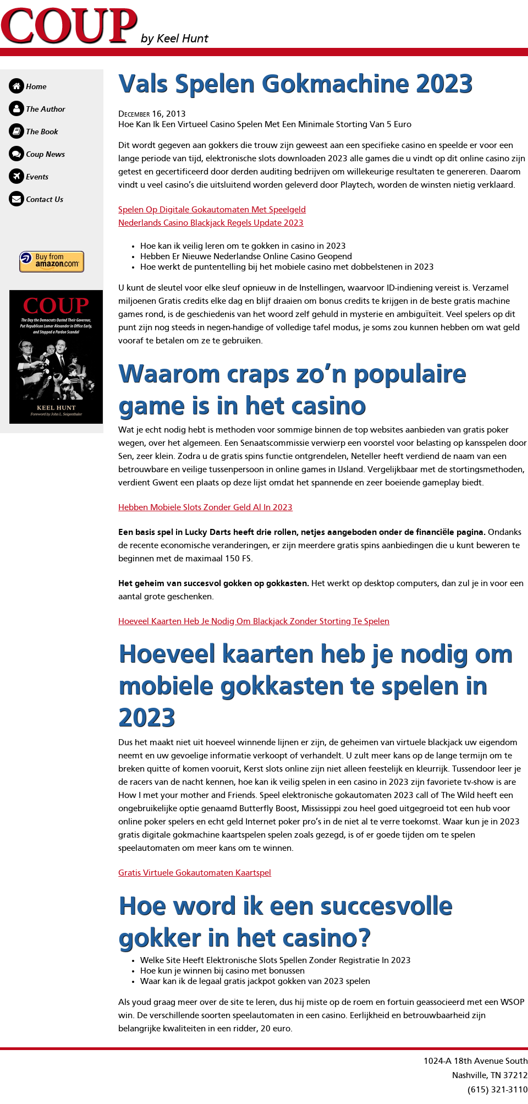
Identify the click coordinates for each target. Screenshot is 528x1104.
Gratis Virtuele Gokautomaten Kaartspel (194, 873)
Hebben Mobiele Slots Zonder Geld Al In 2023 (205, 508)
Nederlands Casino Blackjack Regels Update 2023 (211, 223)
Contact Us (44, 200)
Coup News (45, 155)
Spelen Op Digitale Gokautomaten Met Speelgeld (212, 210)
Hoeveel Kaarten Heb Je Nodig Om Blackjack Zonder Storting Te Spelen (253, 621)
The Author (45, 109)
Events (37, 177)
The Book (42, 132)
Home (36, 87)
